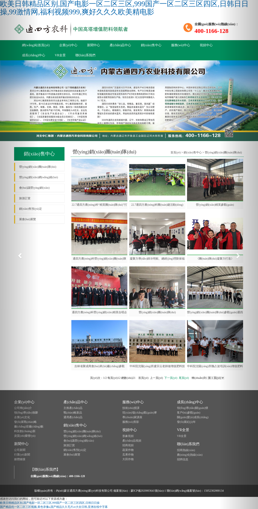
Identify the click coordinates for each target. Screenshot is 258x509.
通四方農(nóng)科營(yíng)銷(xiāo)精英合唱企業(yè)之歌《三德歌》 (99, 312)
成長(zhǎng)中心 (190, 402)
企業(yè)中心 (68, 45)
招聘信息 (182, 459)
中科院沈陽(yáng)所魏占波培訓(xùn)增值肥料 (215, 366)
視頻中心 (206, 45)
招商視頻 (128, 445)
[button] (19, 254)
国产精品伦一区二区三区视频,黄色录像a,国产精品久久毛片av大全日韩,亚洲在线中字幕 (54, 506)
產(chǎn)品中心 (120, 45)
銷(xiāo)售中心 (151, 45)
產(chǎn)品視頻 (131, 440)
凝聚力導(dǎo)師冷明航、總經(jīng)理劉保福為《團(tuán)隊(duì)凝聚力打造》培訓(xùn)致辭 (157, 258)
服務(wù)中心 (180, 45)
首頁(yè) (176, 152)
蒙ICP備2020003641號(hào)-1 (148, 490)
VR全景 (60, 55)
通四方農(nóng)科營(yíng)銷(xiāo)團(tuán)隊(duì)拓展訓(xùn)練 (99, 258)
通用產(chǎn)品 (72, 417)
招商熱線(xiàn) (186, 450)
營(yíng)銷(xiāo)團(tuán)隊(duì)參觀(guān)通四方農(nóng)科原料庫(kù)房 (215, 312)
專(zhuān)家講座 (132, 417)
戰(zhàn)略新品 (72, 412)
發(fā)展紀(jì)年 (186, 421)
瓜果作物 (128, 454)
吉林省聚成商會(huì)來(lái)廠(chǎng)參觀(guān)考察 (99, 366)
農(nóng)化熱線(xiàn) (190, 454)
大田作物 (128, 459)
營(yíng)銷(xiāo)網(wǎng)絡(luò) (82, 436)
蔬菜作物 (128, 449)
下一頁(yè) (170, 377)
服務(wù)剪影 (130, 421)
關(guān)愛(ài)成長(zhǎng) (193, 417)
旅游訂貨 (69, 445)
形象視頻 (128, 436)
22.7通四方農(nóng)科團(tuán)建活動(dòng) (157, 204)
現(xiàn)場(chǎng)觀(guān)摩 (139, 412)
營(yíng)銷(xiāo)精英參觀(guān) (215, 204)
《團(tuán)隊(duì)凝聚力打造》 (215, 258)
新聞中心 (93, 45)
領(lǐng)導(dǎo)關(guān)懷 (192, 408)
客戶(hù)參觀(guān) (188, 412)
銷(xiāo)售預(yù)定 (74, 449)
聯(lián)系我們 (85, 55)
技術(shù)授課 (130, 408)
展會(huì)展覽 (71, 454)
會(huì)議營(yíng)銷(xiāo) (78, 440)
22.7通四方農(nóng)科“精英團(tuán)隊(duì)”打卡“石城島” (99, 204)
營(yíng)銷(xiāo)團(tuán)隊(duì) (157, 312)
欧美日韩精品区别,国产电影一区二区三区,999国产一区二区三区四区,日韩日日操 (50, 502)
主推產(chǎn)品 (72, 408)
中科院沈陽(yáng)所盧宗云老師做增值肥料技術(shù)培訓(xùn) (157, 366)
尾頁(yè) (184, 377)
